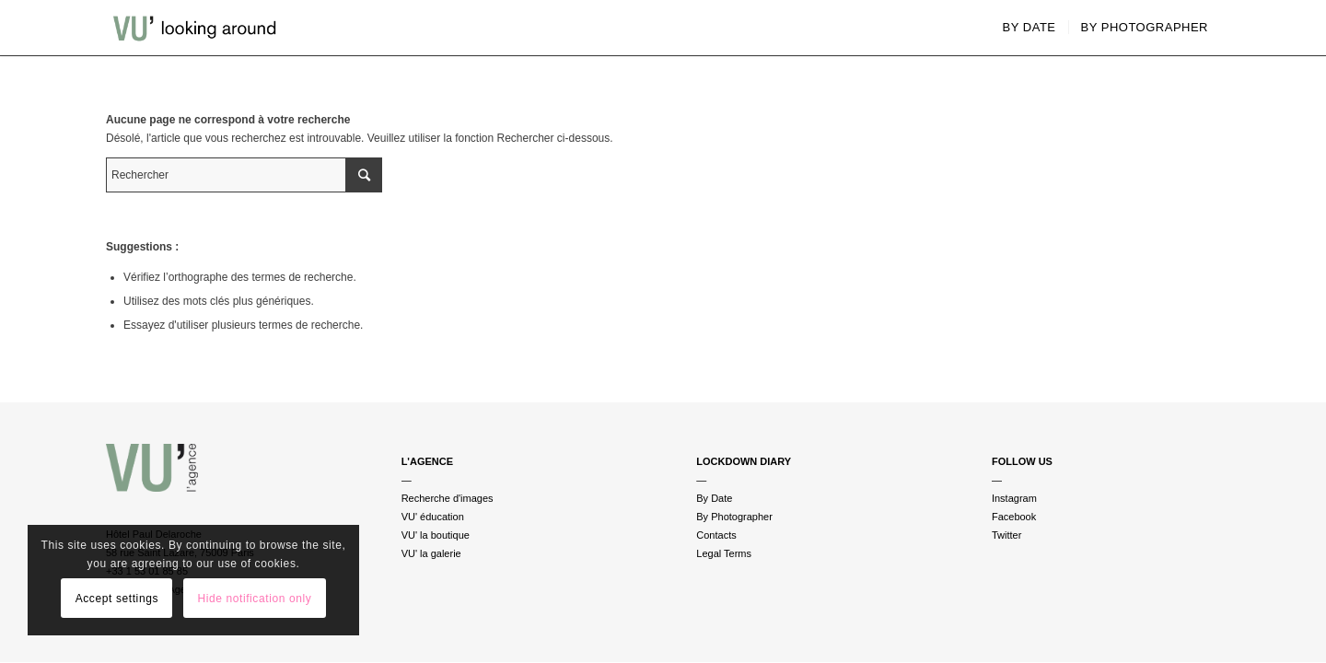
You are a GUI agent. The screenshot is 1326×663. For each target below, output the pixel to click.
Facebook (1014, 516)
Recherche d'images (447, 498)
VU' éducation (432, 516)
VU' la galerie (431, 553)
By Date (714, 498)
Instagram (1014, 498)
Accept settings (117, 598)
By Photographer (734, 516)
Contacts (716, 535)
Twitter (1006, 535)
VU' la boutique (435, 535)
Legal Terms (723, 553)
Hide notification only (254, 598)
